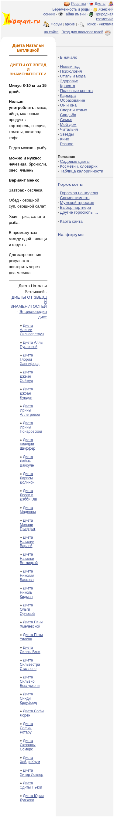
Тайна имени (75, 14)
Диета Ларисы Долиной (27, 478)
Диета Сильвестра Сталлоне (30, 664)
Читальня (69, 129)
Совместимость (74, 197)
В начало (68, 57)
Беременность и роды (71, 9)
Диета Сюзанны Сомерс (28, 745)
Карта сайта (71, 221)
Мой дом (68, 124)
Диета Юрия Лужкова (32, 798)
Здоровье (69, 81)
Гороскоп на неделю (79, 193)
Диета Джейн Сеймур (26, 376)
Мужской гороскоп (77, 202)
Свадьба (68, 115)
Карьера (68, 95)
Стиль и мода (72, 76)
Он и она (68, 105)
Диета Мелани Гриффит (27, 524)
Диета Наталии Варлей (27, 541)
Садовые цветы (74, 161)
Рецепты (78, 4)
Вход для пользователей (86, 32)
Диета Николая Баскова (27, 575)
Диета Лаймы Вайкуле (27, 461)
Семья (66, 119)
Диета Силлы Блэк (30, 649)
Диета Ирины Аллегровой (30, 410)
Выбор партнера (75, 207)
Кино (64, 139)
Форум (56, 24)
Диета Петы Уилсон (31, 637)
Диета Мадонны (28, 510)
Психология (71, 71)
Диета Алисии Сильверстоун (32, 329)
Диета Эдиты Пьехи (31, 785)
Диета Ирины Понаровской (31, 427)
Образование (72, 100)
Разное (66, 144)
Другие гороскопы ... (79, 212)
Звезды (67, 134)
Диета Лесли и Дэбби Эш (28, 495)
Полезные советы (76, 90)
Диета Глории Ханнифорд (30, 359)
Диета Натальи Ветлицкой (29, 558)
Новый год (69, 66)
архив (69, 24)
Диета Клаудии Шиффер (27, 444)
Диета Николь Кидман (26, 592)
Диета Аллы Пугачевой (31, 344)
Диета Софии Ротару (26, 728)
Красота (67, 86)
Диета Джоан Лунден (26, 393)
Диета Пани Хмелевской (31, 624)
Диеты (100, 4)
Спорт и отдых (73, 110)
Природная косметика (104, 16)
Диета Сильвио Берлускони (30, 681)
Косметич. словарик (78, 166)
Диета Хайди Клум (30, 760)
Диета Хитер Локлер (31, 772)
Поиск (91, 24)
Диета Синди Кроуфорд (28, 698)
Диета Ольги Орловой (27, 609)
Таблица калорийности (81, 171)
